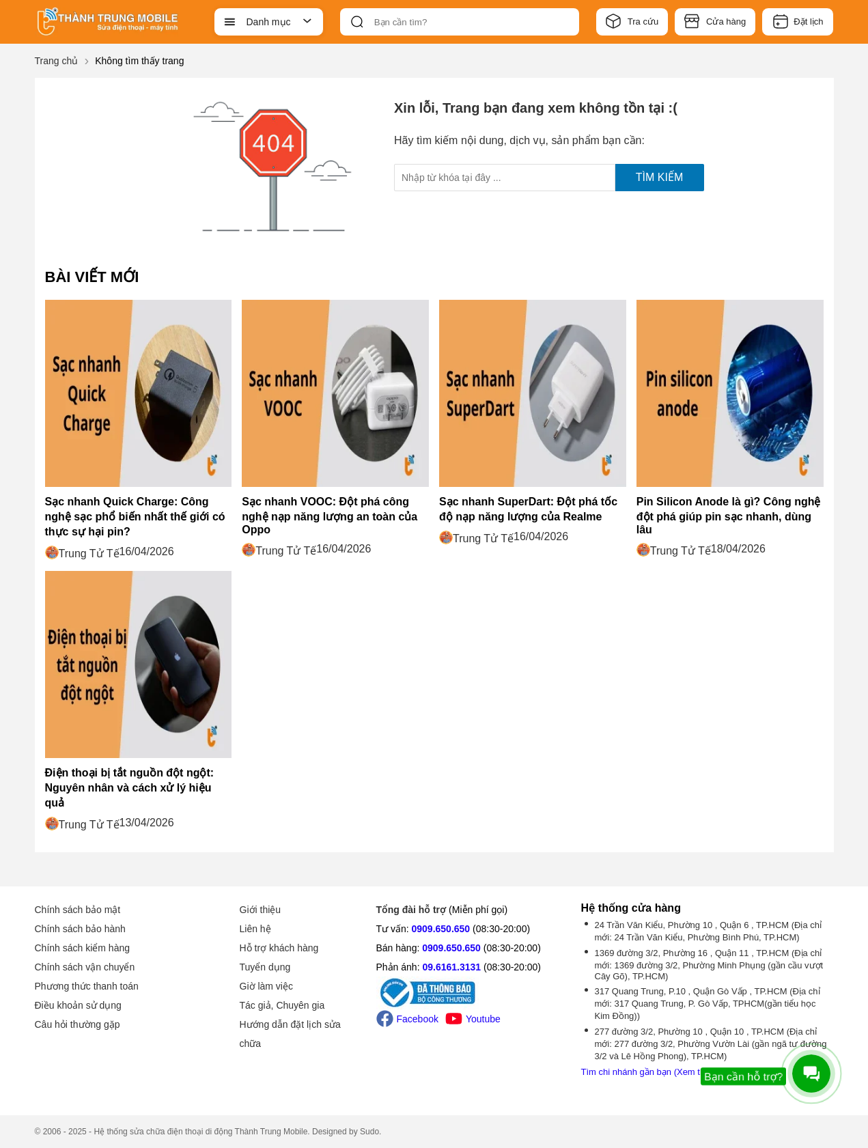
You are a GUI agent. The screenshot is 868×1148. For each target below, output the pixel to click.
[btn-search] (357, 22)
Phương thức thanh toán (87, 986)
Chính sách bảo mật (78, 909)
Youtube (473, 1018)
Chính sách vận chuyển (85, 967)
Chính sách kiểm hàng (82, 947)
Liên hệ (255, 928)
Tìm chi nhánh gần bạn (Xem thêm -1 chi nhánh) (676, 1072)
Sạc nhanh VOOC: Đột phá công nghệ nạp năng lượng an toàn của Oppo (329, 515)
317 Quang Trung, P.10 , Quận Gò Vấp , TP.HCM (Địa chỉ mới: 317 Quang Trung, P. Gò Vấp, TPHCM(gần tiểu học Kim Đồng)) (707, 1003)
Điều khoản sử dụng (78, 1005)
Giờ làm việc (266, 986)
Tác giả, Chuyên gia (282, 1005)
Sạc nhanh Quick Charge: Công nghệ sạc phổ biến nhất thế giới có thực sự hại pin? (135, 516)
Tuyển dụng (265, 967)
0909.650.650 (441, 928)
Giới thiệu (260, 909)
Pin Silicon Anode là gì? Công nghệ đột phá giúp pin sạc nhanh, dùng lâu (728, 515)
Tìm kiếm (659, 177)
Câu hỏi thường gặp (77, 1024)
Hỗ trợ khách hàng (279, 947)
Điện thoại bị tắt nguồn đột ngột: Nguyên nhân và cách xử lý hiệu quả (129, 788)
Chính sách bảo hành (80, 928)
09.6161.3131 (451, 967)
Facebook (407, 1018)
